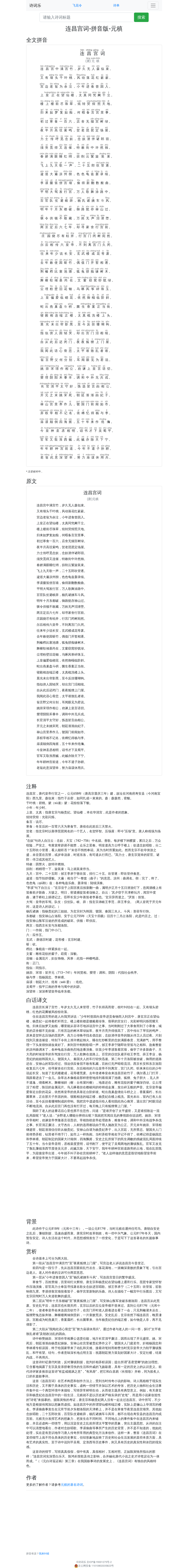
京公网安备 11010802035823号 (94, 1565)
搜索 (141, 17)
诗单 (116, 5)
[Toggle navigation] (153, 5)
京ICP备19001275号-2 (99, 1562)
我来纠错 (44, 1553)
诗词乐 (35, 5)
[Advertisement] (94, 1191)
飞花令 (77, 5)
